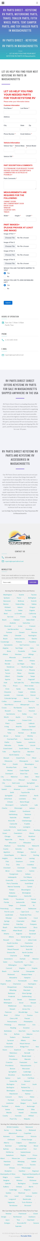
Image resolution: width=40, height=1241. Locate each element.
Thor (18, 1220)
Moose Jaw (16, 1158)
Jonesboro (23, 795)
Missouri (22, 780)
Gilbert (7, 676)
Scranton (26, 1028)
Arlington (11, 720)
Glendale (18, 635)
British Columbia (12, 1127)
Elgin (33, 839)
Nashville (13, 817)
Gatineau (28, 1196)
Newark (33, 1003)
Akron (7, 871)
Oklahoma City (27, 730)
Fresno (22, 617)
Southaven (26, 811)
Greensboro (8, 959)
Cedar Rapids (24, 770)
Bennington (11, 1090)
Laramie (7, 695)
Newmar (9, 1214)
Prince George (27, 1139)
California (32, 613)
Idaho (32, 648)
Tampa (10, 905)
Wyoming (31, 689)
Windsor (19, 1180)
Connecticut (8, 1047)
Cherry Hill (13, 1018)
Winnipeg (21, 1161)
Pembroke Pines (25, 915)
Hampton (27, 978)
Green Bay (21, 846)
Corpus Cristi (26, 720)
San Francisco (24, 645)
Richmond (11, 974)
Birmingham (26, 893)
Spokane (7, 598)
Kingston (27, 1190)
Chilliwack (11, 1139)
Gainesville (23, 918)
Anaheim (13, 623)
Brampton (8, 1171)
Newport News (27, 974)
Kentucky (12, 827)
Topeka (18, 742)
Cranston (9, 1062)
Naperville (8, 839)
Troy (7, 865)
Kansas (17, 736)
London (17, 1177)
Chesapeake (30, 971)
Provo (15, 686)
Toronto (33, 1165)
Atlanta (6, 934)
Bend (5, 613)
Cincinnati (21, 868)
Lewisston (9, 1103)
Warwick (27, 1059)
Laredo (19, 723)
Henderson (10, 667)
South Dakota (24, 748)
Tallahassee (32, 908)
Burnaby (19, 1130)
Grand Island (7, 748)
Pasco (19, 598)
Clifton (17, 1015)
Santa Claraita (20, 639)
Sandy (18, 689)
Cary (31, 962)
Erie (34, 1025)
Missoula (12, 657)
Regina (23, 1155)
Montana (18, 654)
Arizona (19, 670)
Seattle (21, 595)
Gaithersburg (26, 996)
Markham (30, 1177)
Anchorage (31, 1106)
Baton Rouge (24, 802)
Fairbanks (20, 1109)
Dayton (19, 871)
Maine (32, 1097)
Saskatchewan (26, 1152)
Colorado (20, 695)
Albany (23, 1040)
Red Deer (8, 1146)
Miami (34, 902)
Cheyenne (7, 692)
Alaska (17, 1106)
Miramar (9, 918)
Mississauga (26, 1168)
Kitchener (33, 1180)
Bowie (19, 999)
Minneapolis (23, 761)
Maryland (26, 990)
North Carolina (27, 952)
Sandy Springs (26, 937)
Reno (33, 664)
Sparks (7, 670)
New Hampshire (27, 1090)
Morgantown (12, 987)
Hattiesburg (13, 814)
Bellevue (21, 601)
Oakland (16, 620)
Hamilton (22, 1171)
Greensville (11, 952)
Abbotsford (13, 1133)
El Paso (30, 717)
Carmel (29, 886)
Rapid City (16, 752)
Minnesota (8, 761)
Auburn (20, 607)
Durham (22, 959)
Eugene (32, 610)
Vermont (27, 1081)
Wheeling (12, 990)
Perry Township (12, 883)
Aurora (26, 698)
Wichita (30, 736)
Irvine (20, 626)
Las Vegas (20, 664)
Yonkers (12, 1037)
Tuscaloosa (20, 899)
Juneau (7, 1109)
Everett (33, 601)
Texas (19, 711)
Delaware (32, 999)
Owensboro (18, 833)
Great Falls (27, 657)
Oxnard (21, 632)
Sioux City (23, 774)
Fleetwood (22, 1214)
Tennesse (27, 814)
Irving (6, 726)
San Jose (10, 617)
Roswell (7, 711)
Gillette (33, 692)
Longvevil (12, 1199)
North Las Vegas (27, 667)
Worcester (26, 1069)
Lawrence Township (27, 880)
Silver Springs (27, 993)
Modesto (29, 629)
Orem (7, 689)
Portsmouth (22, 981)
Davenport (9, 774)
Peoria (21, 839)
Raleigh (27, 956)
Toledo (34, 868)
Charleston (29, 943)
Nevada (7, 664)
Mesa (19, 673)
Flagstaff (31, 679)
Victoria (33, 1136)
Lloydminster (31, 1158)
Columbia (8, 786)
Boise (9, 651)
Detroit (33, 852)
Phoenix (32, 670)
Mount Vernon (25, 1043)
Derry (21, 1097)
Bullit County (22, 830)
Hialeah (18, 908)
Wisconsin (12, 843)
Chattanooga (26, 821)
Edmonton (32, 1143)
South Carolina (12, 943)
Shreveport (9, 805)
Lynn (19, 1078)
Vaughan (6, 1180)
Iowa (25, 767)
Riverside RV (21, 1223)
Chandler (20, 676)
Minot (34, 758)
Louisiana (22, 799)
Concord (9, 968)
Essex (23, 1084)
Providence (13, 1059)
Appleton (7, 852)
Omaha (20, 745)
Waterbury (13, 1053)
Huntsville (27, 896)
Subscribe (33, 582)
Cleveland (6, 868)
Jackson (32, 808)
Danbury (12, 1056)
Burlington (10, 1084)
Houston (32, 711)
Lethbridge (23, 1146)
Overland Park (12, 739)
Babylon (29, 1034)
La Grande (18, 613)
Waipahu (27, 1119)
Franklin (27, 824)
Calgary (19, 1143)
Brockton (11, 1075)
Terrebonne (13, 1205)
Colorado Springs (10, 698)
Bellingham (32, 598)
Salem (20, 610)
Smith (12, 792)
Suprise (7, 679)
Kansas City (28, 739)
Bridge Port (24, 1047)
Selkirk (33, 1161)
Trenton (30, 1015)
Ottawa (12, 1168)
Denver (33, 695)
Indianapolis (12, 877)
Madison (7, 846)
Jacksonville (20, 902)
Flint (7, 861)
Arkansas (17, 789)
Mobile (6, 899)
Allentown (21, 1025)
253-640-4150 (10, 557)
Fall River (31, 1078)
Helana (32, 661)
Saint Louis (16, 783)
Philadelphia (28, 1021)
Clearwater (21, 921)
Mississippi (18, 808)
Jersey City (26, 1009)
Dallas (24, 714)
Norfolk (16, 971)
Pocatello (21, 651)
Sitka (33, 1109)
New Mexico (8, 704)
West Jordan (29, 686)
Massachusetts (25, 1065)
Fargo (28, 755)
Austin (18, 717)
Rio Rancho (18, 708)
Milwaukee (27, 843)
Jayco (7, 1220)
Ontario (20, 1165)
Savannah (32, 934)
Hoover (33, 899)
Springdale (8, 795)
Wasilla (9, 1112)
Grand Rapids (9, 855)
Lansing (32, 858)
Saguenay (11, 1202)
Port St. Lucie (9, 912)
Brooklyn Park (11, 767)
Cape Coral (25, 912)
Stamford (17, 1050)
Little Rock (31, 789)
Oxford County (26, 1100)
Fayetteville (25, 792)
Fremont (32, 626)
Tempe (32, 676)
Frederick (11, 996)
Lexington (26, 827)
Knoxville (11, 821)
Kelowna (6, 1136)
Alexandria (13, 978)
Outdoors (31, 1217)
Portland (8, 610)
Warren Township (14, 886)
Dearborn (19, 861)
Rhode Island (26, 1056)
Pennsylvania (12, 1021)
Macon (18, 940)
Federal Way (20, 604)
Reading (13, 1028)
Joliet (19, 836)
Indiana (27, 874)
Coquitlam (27, 1133)
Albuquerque (24, 704)
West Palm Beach (20, 927)
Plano (7, 723)
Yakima (33, 604)
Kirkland (7, 607)
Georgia (32, 930)
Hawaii (21, 1112)
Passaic (27, 1018)
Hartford (31, 1050)
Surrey (6, 1130)
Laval (16, 1196)
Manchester (13, 1094)
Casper (20, 692)
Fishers (11, 890)
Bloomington (29, 764)
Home (20, 51)
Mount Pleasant (13, 949)
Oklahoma (11, 730)
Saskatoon (10, 1155)
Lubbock (31, 723)
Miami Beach (17, 930)
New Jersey (28, 1006)
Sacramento (8, 645)
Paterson (8, 1012)
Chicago (7, 836)
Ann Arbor (18, 858)
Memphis (26, 817)
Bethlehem (8, 1031)
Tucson (7, 673)
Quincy (7, 1078)
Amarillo (19, 726)
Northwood (17, 1217)
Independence (23, 786)
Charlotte (13, 956)
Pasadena (32, 642)
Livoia (32, 861)
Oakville (8, 1183)
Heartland (30, 1220)
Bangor (23, 1103)
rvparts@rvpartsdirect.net (14, 355)
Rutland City (25, 1087)
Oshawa (19, 1187)
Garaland (32, 726)
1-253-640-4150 (11, 340)
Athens (11, 937)
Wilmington (12, 965)
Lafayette (24, 805)
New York (22, 1031)
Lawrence (31, 742)
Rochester (26, 1037)
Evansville (9, 880)
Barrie (31, 1187)
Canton (31, 871)
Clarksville (13, 824)
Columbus (30, 865)
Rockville (7, 999)
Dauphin (7, 1165)
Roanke (8, 981)
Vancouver (7, 601)
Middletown (12, 1006)
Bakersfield (30, 620)
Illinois (31, 833)
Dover (21, 1003)
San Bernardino (13, 629)
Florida (6, 902)
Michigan (20, 852)
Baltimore (11, 993)
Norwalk (27, 1053)
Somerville (13, 1081)
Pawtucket (23, 1062)
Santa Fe (32, 708)
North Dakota (14, 755)
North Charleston (26, 946)
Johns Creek (32, 940)
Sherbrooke (27, 1199)
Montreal (21, 1193)
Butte (21, 661)
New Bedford (26, 1075)
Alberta (6, 1143)
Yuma (19, 679)
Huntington (32, 984)
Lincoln (32, 745)
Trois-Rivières (27, 1202)
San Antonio (10, 714)
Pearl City (13, 1119)
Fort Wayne (28, 877)
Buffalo (17, 1034)
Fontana (9, 632)
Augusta (19, 934)
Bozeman (8, 661)
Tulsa (9, 733)
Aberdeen (30, 752)
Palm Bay (19, 924)
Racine (31, 849)
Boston (12, 1069)
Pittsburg (7, 1025)
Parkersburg (28, 987)
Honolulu (18, 1116)
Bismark (6, 758)
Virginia (22, 968)
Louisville (7, 830)
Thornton (31, 701)
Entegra (7, 1223)
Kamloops (20, 1136)
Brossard (27, 1205)
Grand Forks (20, 758)
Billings (31, 654)
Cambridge (27, 1072)
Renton (6, 604)
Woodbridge (23, 1012)
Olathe (6, 742)
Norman (21, 733)
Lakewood (17, 701)
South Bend (29, 883)
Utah (5, 682)
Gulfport (12, 811)
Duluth (15, 764)
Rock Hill (29, 949)
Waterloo (14, 777)
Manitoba (7, 1161)
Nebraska (7, 745)
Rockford (31, 836)
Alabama (12, 893)
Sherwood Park (21, 1149)
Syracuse (10, 1040)
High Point (27, 965)
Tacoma (33, 595)
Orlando (23, 905)
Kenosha (18, 849)
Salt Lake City (19, 682)
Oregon (32, 607)
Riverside (7, 626)
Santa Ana (26, 623)
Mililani (31, 1116)
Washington (7, 595)
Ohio (18, 865)
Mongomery (12, 896)
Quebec (8, 1193)
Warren (23, 855)
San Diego (19, 648)
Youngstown (13, 874)
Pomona (19, 642)
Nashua (27, 1094)
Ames (26, 777)
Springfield (31, 783)
